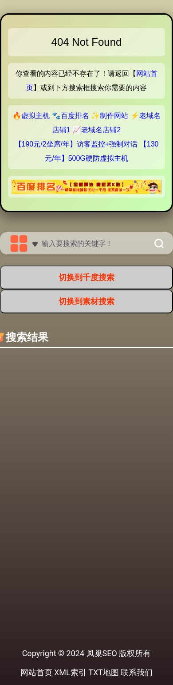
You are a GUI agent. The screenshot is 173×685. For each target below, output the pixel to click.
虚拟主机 (35, 115)
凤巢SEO (101, 653)
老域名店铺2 (101, 130)
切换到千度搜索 (86, 277)
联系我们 (137, 672)
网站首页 (36, 672)
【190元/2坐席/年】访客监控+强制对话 (76, 144)
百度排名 (75, 115)
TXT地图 (103, 672)
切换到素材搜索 (86, 301)
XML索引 (70, 672)
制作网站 (114, 115)
